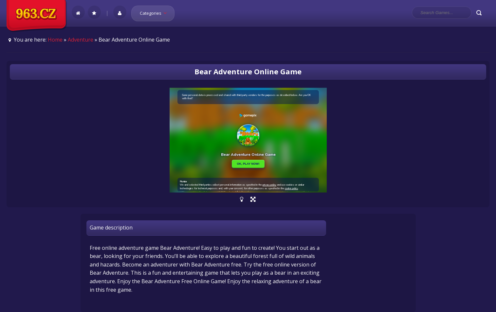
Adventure (80, 39)
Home (55, 39)
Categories (155, 13)
